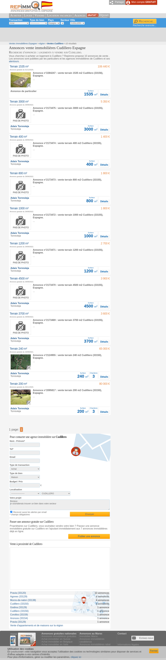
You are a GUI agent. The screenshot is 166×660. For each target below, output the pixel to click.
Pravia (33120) (18, 593)
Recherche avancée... (144, 25)
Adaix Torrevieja (20, 126)
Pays (51, 20)
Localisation (16, 489)
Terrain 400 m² (18, 136)
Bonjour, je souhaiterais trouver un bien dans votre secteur (60, 504)
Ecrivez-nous (146, 638)
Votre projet (16, 498)
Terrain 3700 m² (19, 313)
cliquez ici (76, 657)
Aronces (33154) (19, 618)
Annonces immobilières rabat (95, 644)
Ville (72, 20)
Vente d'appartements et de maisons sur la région (36, 625)
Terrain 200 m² (18, 383)
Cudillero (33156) (19, 611)
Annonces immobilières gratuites (59, 636)
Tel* (12, 449)
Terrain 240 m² (18, 348)
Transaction (16, 20)
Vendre (40, 15)
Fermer (154, 650)
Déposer (104, 15)
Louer (28, 15)
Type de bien (37, 20)
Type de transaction (19, 465)
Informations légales (128, 644)
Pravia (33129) (18, 622)
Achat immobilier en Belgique (57, 641)
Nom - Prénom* (17, 441)
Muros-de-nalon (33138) (23, 600)
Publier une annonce (89, 536)
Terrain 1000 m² (19, 208)
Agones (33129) (18, 596)
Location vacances (59, 15)
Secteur (65, 20)
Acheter (15, 15)
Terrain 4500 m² (19, 278)
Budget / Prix (16, 481)
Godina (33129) (18, 607)
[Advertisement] (82, 34)
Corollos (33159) (19, 614)
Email (12, 457)
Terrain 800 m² (18, 173)
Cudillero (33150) (19, 603)
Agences (79, 15)
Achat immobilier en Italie (55, 644)
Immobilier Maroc (89, 636)
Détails (104, 94)
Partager (119, 2)
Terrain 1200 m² (19, 243)
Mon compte (143, 2)
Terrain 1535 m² (19, 66)
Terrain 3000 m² (19, 101)
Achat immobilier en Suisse (56, 639)
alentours (14, 61)
